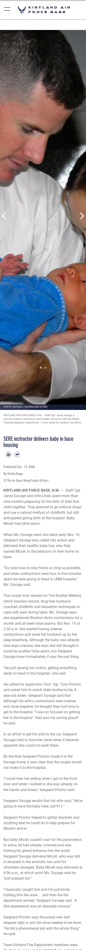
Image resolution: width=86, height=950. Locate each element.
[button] (7, 9)
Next (82, 216)
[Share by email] (17, 454)
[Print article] (8, 454)
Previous (4, 216)
